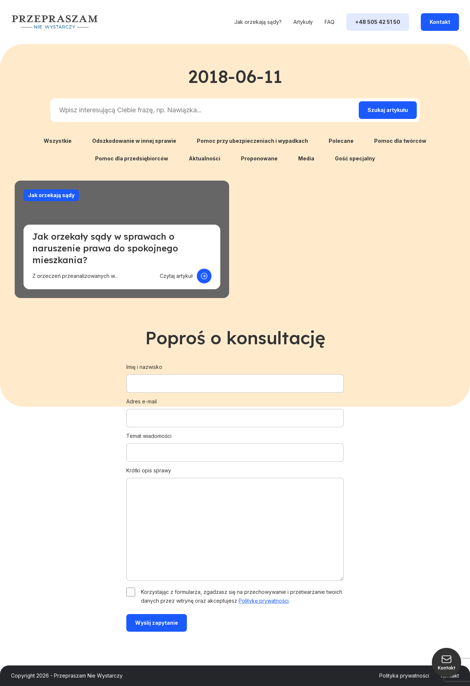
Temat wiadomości (235, 444)
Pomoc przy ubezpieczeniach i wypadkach (252, 141)
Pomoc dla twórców (400, 141)
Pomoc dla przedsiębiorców (131, 158)
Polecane (341, 141)
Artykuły (303, 22)
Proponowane (259, 158)
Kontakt (440, 22)
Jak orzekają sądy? (258, 22)
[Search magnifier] (388, 110)
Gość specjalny (355, 158)
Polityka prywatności (404, 675)
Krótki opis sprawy (235, 524)
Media (306, 158)
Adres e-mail (235, 409)
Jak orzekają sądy (51, 195)
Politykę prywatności (264, 601)
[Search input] (203, 110)
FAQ (330, 22)
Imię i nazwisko (235, 375)
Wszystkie (58, 141)
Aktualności (204, 158)
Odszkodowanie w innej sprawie (134, 141)
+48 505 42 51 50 (377, 22)
